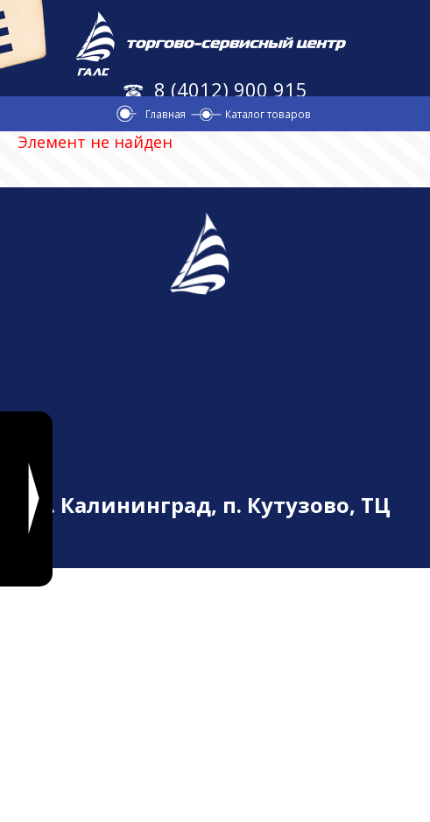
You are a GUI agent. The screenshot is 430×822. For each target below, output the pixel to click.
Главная (165, 114)
